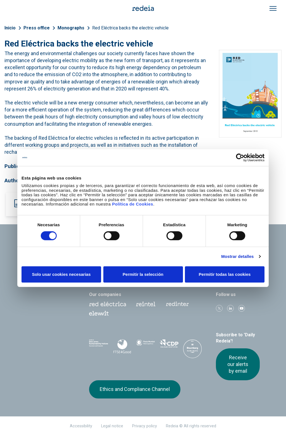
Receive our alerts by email (237, 364)
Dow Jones (98, 345)
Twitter (219, 308)
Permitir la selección (143, 274)
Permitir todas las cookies (225, 274)
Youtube (241, 308)
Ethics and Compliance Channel (135, 389)
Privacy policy (144, 426)
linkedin (230, 308)
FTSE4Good (122, 346)
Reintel (146, 304)
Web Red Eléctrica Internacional (177, 304)
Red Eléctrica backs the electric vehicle (130, 28)
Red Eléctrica (107, 304)
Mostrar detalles (237, 256)
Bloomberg (192, 350)
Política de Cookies (132, 204)
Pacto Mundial (145, 345)
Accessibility (81, 426)
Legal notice (112, 426)
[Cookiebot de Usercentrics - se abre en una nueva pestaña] (240, 157)
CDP (168, 345)
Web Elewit (99, 313)
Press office (36, 28)
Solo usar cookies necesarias (61, 274)
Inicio (10, 28)
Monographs (71, 28)
